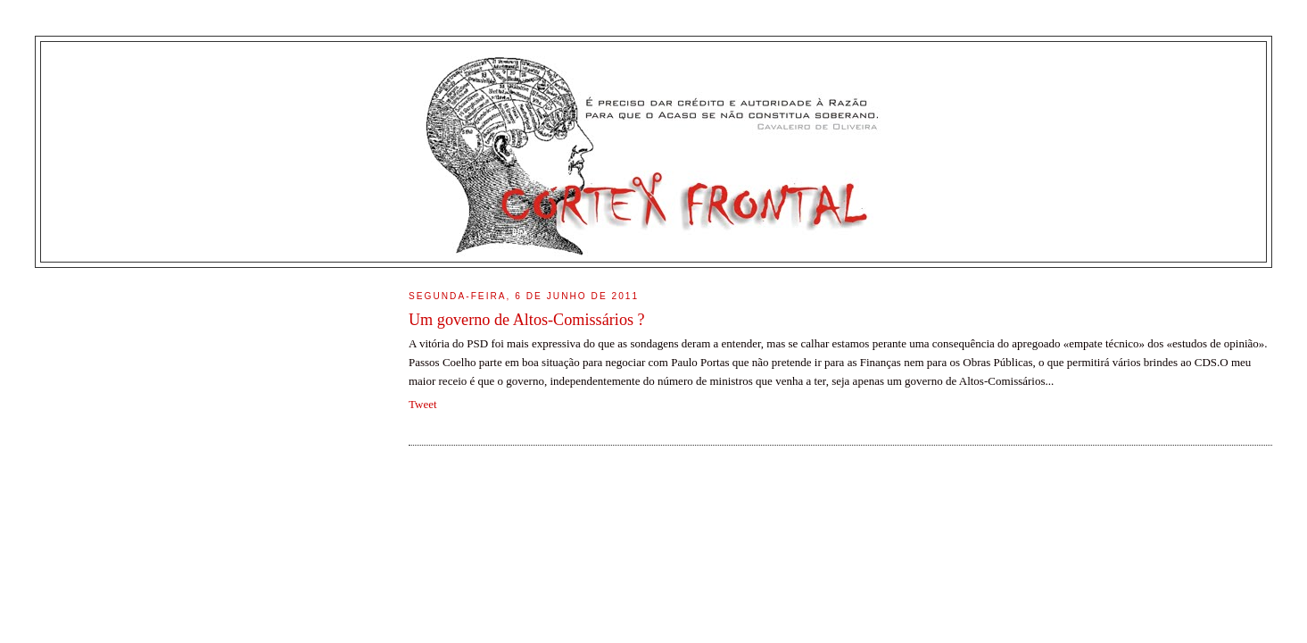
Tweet (423, 404)
